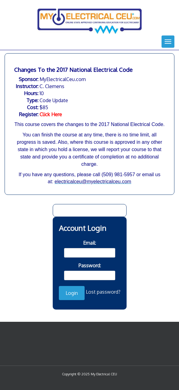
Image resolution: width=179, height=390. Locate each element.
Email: (89, 243)
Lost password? (103, 292)
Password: (89, 265)
